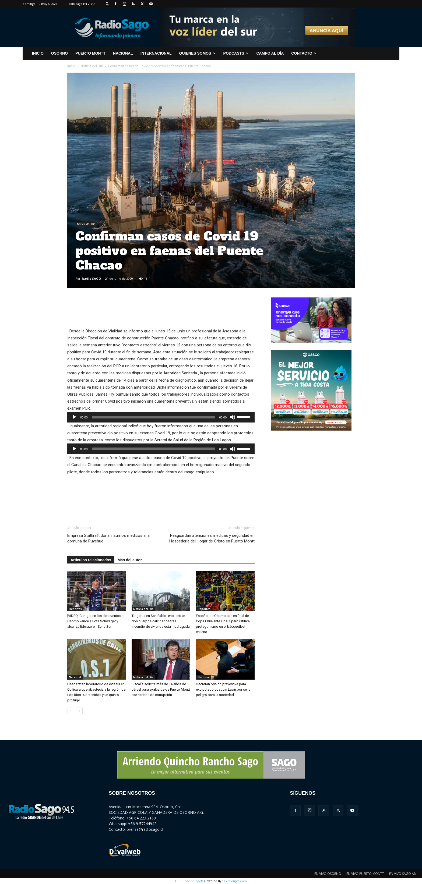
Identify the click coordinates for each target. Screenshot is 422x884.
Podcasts (236, 53)
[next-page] (79, 711)
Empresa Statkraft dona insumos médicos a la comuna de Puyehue (108, 538)
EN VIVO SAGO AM (403, 873)
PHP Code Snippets (189, 881)
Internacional (156, 53)
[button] (107, 4)
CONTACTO (303, 53)
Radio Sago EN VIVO (81, 4)
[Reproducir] (74, 417)
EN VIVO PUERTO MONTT (365, 873)
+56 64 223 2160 (141, 818)
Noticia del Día (91, 66)
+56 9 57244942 (142, 823)
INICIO (38, 53)
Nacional (123, 53)
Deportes (75, 609)
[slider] (153, 417)
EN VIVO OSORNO (327, 873)
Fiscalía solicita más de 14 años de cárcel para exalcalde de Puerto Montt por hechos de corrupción (161, 689)
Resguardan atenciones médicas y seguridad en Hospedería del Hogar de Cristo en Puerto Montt (212, 538)
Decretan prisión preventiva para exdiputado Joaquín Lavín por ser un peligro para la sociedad (224, 689)
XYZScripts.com (235, 881)
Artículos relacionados (91, 560)
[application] (161, 417)
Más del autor (130, 560)
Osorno (59, 53)
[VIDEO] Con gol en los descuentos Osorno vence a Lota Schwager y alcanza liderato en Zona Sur (94, 621)
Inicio (71, 66)
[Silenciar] (232, 417)
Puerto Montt (90, 53)
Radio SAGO (91, 278)
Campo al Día (270, 53)
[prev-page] (70, 711)
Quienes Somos (197, 53)
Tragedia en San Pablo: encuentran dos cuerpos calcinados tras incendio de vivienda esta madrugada (161, 621)
